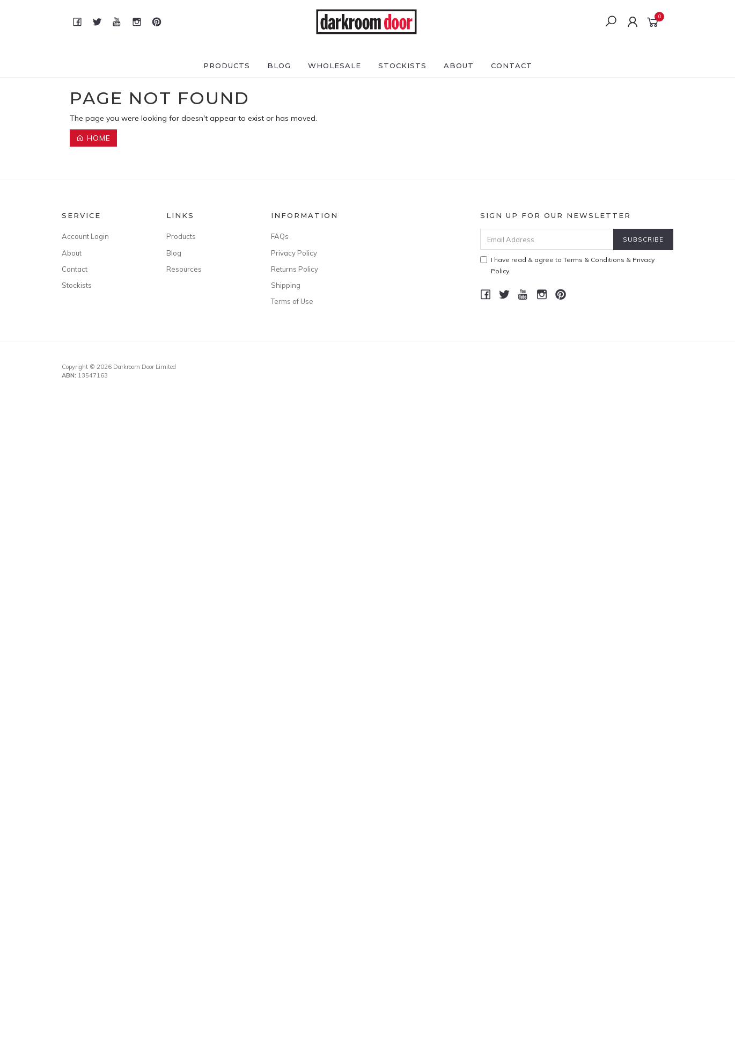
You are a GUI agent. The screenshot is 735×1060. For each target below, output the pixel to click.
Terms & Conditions (593, 260)
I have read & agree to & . (567, 265)
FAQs (280, 236)
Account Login (85, 236)
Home (93, 138)
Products (226, 65)
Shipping (285, 285)
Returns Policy (294, 269)
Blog (279, 65)
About (459, 65)
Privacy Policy (294, 253)
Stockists (402, 65)
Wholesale (334, 65)
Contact (511, 65)
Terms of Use (292, 301)
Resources (184, 269)
